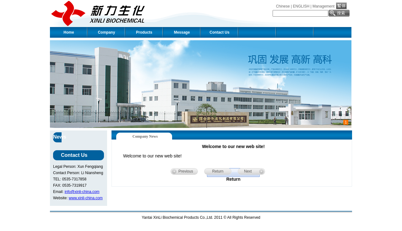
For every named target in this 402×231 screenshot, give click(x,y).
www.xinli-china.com (86, 198)
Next (248, 171)
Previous (185, 171)
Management (323, 6)
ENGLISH (301, 6)
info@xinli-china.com (82, 192)
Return (217, 171)
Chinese (283, 6)
